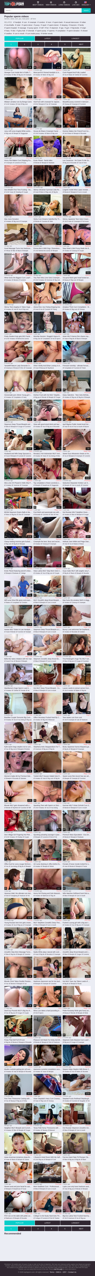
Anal (18, 104)
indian (83, 22)
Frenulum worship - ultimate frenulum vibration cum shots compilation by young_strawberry (77, 366)
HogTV (88, 363)
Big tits (56, 192)
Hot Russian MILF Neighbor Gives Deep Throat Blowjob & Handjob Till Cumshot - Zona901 (77, 512)
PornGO (88, 70)
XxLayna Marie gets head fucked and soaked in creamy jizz (77, 278)
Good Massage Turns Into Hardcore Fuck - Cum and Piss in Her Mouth (18, 248)
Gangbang (14, 896)
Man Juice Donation (11, 219)
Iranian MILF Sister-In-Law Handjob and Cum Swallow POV (18, 629)
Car (47, 104)
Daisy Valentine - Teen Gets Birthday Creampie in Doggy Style (77, 395)
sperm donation (74, 31)
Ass (65, 75)
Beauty (66, 280)
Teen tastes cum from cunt (72, 717)
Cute (80, 163)
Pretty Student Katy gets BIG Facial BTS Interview (18, 336)
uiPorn (30, 217)
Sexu (30, 451)
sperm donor (28, 25)
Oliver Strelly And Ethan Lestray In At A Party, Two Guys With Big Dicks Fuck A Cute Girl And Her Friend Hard (47, 366)
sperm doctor (54, 25)
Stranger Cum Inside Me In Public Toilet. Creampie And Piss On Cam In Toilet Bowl (18, 72)
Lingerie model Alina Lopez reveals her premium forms (77, 190)
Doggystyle (24, 133)
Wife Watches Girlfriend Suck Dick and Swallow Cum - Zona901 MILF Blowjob (77, 893)
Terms (52, 1272)
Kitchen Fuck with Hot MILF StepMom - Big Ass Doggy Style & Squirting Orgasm (47, 395)
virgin (84, 28)
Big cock (51, 75)
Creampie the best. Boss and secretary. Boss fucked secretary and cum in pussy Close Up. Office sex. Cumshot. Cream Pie (47, 541)
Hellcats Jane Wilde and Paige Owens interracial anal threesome (77, 541)
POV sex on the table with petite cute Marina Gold (18, 1216)
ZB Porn (29, 539)
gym (67, 28)
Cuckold (20, 456)
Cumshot (84, 75)
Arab (7, 632)
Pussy (24, 163)
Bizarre (86, 426)
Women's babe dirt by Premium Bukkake (18, 776)
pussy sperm (33, 28)
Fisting (55, 309)
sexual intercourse (72, 22)
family (81, 25)
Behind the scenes (45, 251)
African (8, 251)
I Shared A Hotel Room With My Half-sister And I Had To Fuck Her (47, 1157)
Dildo (51, 221)
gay (62, 28)
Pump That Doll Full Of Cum (14, 1040)
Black (70, 75)
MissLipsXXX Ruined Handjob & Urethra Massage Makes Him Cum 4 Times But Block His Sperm (47, 72)
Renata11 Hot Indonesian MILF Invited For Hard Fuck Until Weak (47, 454)
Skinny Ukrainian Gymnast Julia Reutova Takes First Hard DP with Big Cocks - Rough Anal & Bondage (47, 190)
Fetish (84, 368)
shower (85, 31)
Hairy (24, 397)
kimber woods (47, 33)
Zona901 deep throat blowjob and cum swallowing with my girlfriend (77, 952)
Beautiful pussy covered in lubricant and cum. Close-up (77, 102)
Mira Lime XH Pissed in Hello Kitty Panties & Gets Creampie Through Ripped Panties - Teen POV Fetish (18, 483)
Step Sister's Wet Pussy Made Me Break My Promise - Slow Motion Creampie (77, 248)
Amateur (8, 75)
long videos (64, 3)
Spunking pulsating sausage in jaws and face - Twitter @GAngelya (47, 835)
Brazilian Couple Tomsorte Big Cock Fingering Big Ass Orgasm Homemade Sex (18, 717)
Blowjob (41, 104)
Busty (79, 983)
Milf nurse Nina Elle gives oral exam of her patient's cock (18, 600)
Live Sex (75, 3)
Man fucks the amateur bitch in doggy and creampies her (77, 600)
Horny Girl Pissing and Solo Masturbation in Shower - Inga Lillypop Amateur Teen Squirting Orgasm (47, 893)
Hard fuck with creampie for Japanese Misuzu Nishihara (47, 102)
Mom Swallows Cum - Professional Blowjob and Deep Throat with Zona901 (47, 1186)
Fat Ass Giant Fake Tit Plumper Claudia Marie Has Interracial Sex (77, 1157)
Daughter (82, 1101)
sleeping (65, 25)
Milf (30, 808)
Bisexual (43, 368)
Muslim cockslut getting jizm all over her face (18, 1069)
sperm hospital (11, 28)
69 (36, 104)
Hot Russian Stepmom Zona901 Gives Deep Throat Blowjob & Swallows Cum (77, 1128)
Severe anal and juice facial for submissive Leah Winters (18, 1186)
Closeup (67, 104)
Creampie (28, 75)
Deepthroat (45, 485)
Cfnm (21, 368)
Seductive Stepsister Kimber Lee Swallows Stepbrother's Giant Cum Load (77, 483)
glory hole (21, 31)
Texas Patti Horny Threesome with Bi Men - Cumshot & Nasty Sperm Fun (47, 1128)
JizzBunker (28, 275)
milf (42, 28)
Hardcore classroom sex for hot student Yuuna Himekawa (47, 981)
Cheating (18, 192)
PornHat (29, 99)
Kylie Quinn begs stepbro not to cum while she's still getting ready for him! (18, 747)
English (85, 3)
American (50, 280)
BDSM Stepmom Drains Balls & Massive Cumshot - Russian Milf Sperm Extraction (18, 512)
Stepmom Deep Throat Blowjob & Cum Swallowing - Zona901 (47, 629)
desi (13, 31)
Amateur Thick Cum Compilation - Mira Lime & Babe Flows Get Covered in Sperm (77, 307)
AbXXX (30, 70)
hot (47, 28)
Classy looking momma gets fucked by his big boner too (18, 541)
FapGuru (88, 979)
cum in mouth (19, 33)
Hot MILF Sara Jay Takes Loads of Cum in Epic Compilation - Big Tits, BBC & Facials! (77, 981)
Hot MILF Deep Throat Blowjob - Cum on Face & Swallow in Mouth (47, 688)
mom (49, 22)
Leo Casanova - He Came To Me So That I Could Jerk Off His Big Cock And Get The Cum (77, 160)
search (86, 10)
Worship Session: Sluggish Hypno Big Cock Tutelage (47, 336)
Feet (57, 514)
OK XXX (59, 1067)
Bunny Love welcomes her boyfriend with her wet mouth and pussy (77, 629)
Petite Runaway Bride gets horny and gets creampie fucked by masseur (77, 1011)
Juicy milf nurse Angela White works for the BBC (18, 131)
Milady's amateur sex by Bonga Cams (18, 102)
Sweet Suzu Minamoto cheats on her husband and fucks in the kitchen (77, 454)
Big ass (21, 75)
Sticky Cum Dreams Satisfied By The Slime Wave (47, 219)
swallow (9, 33)
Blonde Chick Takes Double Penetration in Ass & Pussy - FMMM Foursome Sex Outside (18, 981)
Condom (24, 602)
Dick (85, 163)
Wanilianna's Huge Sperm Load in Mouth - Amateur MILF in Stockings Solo (18, 688)
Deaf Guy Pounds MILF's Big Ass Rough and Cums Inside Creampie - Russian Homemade (18, 1011)
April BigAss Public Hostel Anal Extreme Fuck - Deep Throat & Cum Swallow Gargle (77, 424)
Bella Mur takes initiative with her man (18, 659)
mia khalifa (10, 25)
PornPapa (58, 334)
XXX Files (29, 158)
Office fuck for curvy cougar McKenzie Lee (18, 864)
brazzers (73, 25)
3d (65, 133)
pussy (37, 25)
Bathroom (46, 896)
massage (22, 28)
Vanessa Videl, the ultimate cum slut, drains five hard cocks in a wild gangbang (18, 893)
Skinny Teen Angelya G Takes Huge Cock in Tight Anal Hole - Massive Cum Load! (18, 307)
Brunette (83, 133)
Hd (53, 338)
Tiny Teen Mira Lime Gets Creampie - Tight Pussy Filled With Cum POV (47, 278)
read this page (58, 1269)
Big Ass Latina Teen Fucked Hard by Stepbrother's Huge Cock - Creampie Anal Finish (77, 1216)
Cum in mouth (82, 192)
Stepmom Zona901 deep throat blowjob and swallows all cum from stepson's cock (47, 659)
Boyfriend (51, 368)
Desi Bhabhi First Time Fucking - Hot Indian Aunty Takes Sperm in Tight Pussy (18, 190)
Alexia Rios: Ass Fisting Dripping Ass (46, 307)
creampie (33, 22)
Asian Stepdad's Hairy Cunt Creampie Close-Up (47, 1099)
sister (19, 25)
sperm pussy (41, 31)
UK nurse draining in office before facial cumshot (47, 864)
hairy (8, 31)
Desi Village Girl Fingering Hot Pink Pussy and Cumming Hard (18, 835)
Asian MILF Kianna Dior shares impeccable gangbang (77, 336)
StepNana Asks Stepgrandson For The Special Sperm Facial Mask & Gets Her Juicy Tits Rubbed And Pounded (47, 747)
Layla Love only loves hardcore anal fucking (77, 1186)
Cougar (58, 397)
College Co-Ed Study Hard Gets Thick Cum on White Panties (47, 1216)
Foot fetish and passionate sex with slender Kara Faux (47, 512)
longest (75, 38)
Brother (27, 749)
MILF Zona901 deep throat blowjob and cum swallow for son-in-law (47, 600)
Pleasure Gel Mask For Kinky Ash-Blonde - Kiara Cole (47, 1040)
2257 (64, 1272)
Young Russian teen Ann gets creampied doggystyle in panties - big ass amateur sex (18, 923)
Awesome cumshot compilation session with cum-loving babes (47, 1069)
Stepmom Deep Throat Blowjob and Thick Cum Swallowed (18, 424)
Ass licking (51, 456)
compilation (61, 31)
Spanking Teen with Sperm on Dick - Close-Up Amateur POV (47, 805)
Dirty (25, 1101)
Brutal (16, 368)
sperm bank (58, 22)
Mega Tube (58, 99)
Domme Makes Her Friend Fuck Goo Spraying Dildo (77, 131)
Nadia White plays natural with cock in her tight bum (47, 952)
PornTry (29, 304)
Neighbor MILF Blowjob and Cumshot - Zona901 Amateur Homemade (18, 1128)
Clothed (77, 75)
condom (42, 22)
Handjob (28, 632)
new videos (51, 3)
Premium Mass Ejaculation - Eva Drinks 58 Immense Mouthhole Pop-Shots (77, 835)
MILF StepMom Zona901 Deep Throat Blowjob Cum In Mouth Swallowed (47, 923)
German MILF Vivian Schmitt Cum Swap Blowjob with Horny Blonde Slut (77, 805)
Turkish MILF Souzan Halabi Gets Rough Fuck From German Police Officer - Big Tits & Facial (47, 776)
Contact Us (72, 1272)
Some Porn (58, 304)
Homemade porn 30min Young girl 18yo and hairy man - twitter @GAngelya (18, 395)
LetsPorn (88, 187)
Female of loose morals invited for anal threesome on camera (77, 864)
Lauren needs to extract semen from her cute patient (77, 688)
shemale (31, 31)
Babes (76, 544)
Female (23, 690)
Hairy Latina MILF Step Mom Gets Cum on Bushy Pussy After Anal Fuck (47, 571)
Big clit (45, 720)
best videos (38, 3)
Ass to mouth (78, 426)
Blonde (37, 163)
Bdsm (44, 75)
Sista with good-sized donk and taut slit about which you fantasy (47, 424)
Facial (85, 866)
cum (25, 22)
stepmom (54, 28)
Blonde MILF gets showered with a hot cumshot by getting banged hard (18, 805)
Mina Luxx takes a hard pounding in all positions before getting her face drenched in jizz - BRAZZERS (47, 1011)
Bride (86, 1013)
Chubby (19, 837)
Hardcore (84, 720)
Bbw (15, 75)
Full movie (85, 221)
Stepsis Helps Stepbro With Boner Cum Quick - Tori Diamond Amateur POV (77, 1069)
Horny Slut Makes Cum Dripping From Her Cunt (18, 160)
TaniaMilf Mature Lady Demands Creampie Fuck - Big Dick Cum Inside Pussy (18, 366)
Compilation (46, 338)
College (23, 573)
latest (47, 38)
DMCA (58, 1272)
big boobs (75, 28)
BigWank (59, 70)
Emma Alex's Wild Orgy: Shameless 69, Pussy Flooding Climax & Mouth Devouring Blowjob (47, 248)
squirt (44, 25)
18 (7, 104)
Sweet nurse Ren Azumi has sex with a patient (77, 776)
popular (19, 38)
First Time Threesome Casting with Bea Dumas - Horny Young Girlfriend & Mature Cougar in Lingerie (18, 1099)
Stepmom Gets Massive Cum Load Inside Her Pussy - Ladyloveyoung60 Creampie (77, 1040)
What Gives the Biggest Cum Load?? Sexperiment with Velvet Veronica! (18, 278)
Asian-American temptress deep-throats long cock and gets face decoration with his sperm (18, 1157)
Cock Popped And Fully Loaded (74, 72)
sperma (52, 31)
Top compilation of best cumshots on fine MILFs (47, 483)
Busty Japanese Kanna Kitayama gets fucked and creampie (77, 747)
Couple (25, 192)
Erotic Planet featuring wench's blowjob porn (18, 571)
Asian (11, 192)
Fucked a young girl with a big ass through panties (77, 923)
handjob (18, 22)
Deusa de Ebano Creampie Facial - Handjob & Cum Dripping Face (47, 131)
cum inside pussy (33, 33)
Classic (27, 1159)
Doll (51, 1218)
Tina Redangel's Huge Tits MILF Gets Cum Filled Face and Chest (77, 659)
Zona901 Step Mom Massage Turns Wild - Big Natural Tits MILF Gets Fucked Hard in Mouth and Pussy (18, 952)
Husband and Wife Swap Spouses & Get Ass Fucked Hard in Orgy (18, 454)
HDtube (88, 568)
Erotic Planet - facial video (42, 160)
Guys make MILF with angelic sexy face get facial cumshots (77, 571)
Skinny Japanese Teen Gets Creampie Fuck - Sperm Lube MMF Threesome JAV (77, 219)
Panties (57, 1218)
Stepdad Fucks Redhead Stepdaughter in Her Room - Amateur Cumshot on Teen (77, 1099)
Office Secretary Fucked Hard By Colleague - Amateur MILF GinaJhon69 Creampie (47, 717)
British (52, 866)
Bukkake (51, 163)
